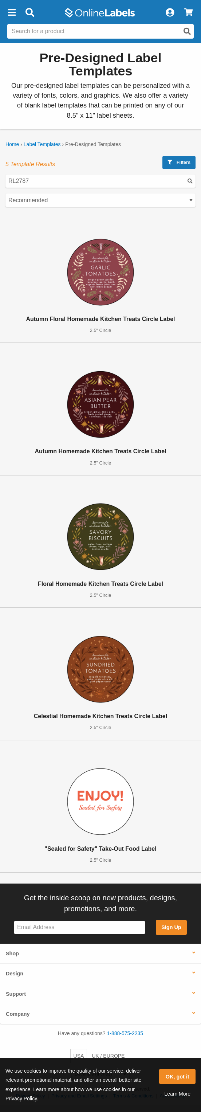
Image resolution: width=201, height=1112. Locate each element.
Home (12, 144)
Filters (179, 162)
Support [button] (16, 994)
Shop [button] (12, 953)
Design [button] (14, 973)
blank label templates (55, 105)
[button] (11, 12)
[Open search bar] (29, 12)
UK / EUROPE (108, 1056)
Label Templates (42, 144)
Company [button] (18, 1014)
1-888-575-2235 (125, 1033)
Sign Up (171, 927)
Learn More (177, 1094)
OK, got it (177, 1077)
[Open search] (187, 31)
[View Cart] (188, 13)
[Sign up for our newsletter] (79, 927)
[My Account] (170, 12)
